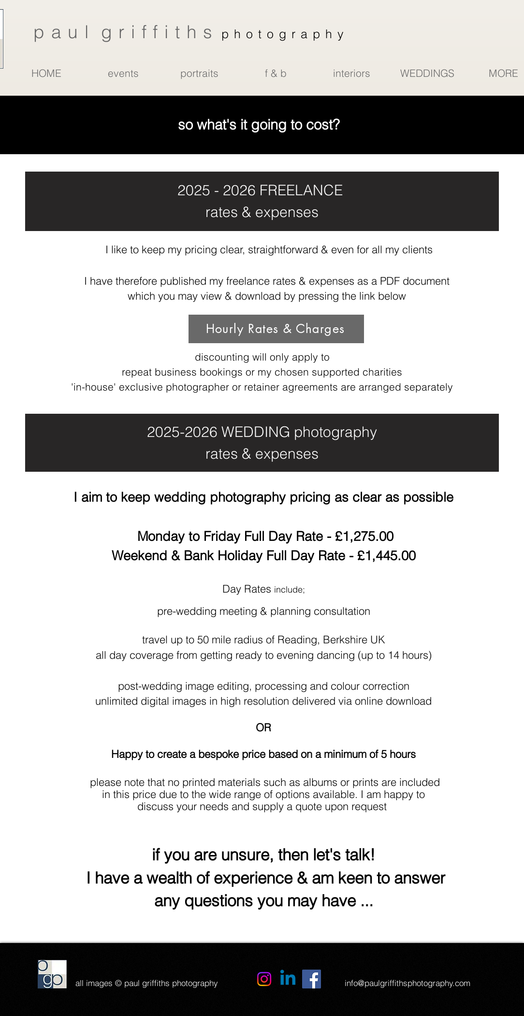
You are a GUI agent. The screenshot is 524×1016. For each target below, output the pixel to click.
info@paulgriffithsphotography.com (407, 983)
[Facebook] (311, 979)
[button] (123, 73)
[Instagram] (264, 979)
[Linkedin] (287, 979)
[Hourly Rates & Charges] (276, 329)
